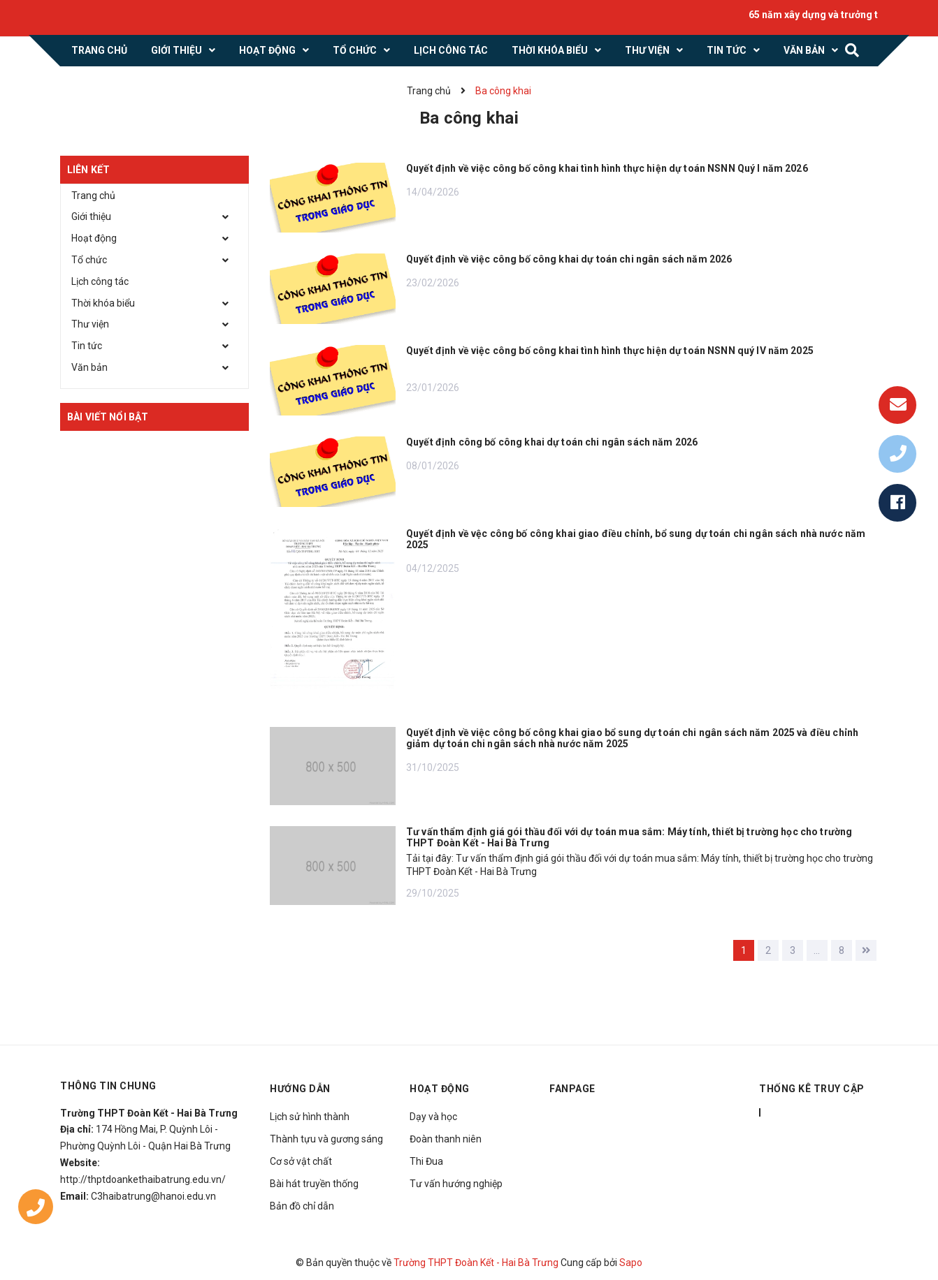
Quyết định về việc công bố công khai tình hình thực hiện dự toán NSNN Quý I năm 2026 (607, 168)
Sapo (630, 1262)
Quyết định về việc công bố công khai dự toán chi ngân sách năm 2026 (569, 259)
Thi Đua (426, 1161)
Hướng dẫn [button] (300, 1088)
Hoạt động (94, 238)
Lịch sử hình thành (309, 1116)
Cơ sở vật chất (301, 1161)
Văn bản (89, 367)
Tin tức (86, 345)
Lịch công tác (100, 281)
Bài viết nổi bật (107, 416)
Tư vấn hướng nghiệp (456, 1183)
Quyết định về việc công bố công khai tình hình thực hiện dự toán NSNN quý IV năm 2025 (610, 350)
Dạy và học (433, 1116)
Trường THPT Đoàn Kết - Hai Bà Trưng (476, 1262)
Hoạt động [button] (440, 1088)
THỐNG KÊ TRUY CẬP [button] (812, 1088)
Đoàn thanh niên (446, 1139)
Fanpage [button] (572, 1088)
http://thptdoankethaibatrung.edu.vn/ (143, 1179)
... (817, 950)
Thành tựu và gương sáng (326, 1139)
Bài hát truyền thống (314, 1183)
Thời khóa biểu (103, 303)
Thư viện (90, 324)
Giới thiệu (91, 216)
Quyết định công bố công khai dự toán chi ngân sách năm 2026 (552, 442)
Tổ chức (89, 259)
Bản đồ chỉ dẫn (302, 1206)
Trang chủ (93, 195)
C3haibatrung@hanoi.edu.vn (153, 1196)
